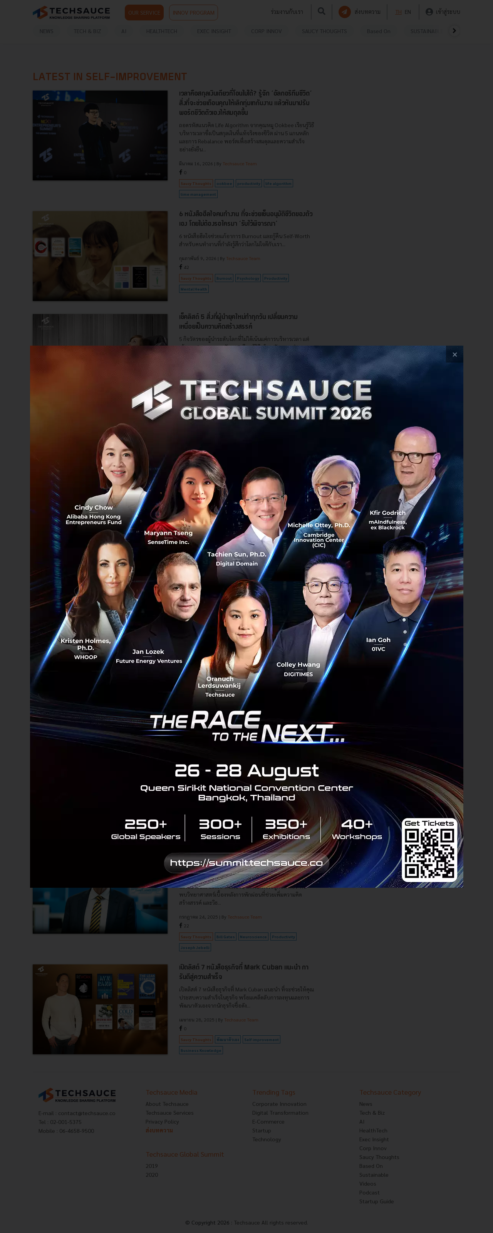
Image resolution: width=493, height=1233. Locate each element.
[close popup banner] (454, 354)
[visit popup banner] (246, 617)
